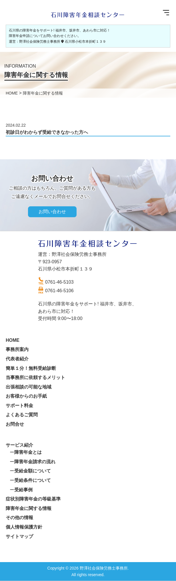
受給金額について (32, 470)
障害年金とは (28, 452)
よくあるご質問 (22, 414)
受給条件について (32, 480)
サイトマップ (19, 536)
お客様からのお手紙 (26, 396)
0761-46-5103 (59, 282)
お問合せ (15, 424)
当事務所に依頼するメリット (35, 377)
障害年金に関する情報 (28, 508)
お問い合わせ (52, 211)
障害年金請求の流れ (34, 461)
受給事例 (23, 489)
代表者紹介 (17, 358)
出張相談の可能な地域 (28, 386)
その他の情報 (19, 517)
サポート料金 (19, 405)
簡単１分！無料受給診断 (31, 368)
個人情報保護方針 (24, 527)
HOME (12, 340)
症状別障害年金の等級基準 (33, 498)
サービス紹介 (19, 445)
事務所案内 (17, 349)
